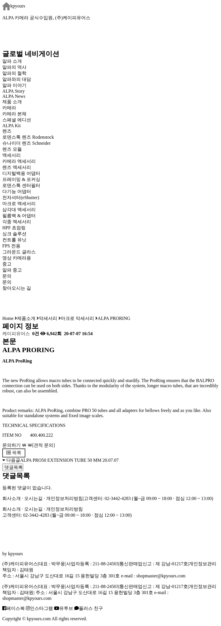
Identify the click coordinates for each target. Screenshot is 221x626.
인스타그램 (39, 608)
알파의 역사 (14, 67)
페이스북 (13, 608)
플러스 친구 (88, 608)
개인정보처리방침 (64, 498)
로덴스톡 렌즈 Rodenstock (28, 137)
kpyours (13, 5)
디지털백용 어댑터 (21, 173)
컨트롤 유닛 (14, 239)
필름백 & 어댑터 (23, 215)
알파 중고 (12, 270)
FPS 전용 (11, 245)
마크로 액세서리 (19, 203)
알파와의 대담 (16, 79)
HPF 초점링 (14, 227)
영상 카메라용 (16, 257)
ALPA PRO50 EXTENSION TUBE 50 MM (60, 460)
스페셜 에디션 (16, 119)
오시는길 (33, 498)
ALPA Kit (11, 125)
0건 (35, 333)
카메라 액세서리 (19, 161)
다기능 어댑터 (16, 191)
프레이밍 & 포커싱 (21, 179)
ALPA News (13, 96)
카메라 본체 (14, 113)
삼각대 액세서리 (19, 209)
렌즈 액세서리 (16, 167)
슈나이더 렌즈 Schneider (26, 143)
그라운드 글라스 (19, 251)
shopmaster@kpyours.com (161, 575)
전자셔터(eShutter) (20, 197)
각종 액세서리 (16, 221)
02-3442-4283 (118, 498)
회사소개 (11, 498)
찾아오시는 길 (16, 288)
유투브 (63, 608)
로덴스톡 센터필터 (21, 185)
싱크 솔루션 (14, 233)
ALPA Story (13, 91)
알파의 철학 (14, 73)
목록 (13, 452)
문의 (7, 282)
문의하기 (11, 445)
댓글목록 (13, 467)
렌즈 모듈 (12, 149)
